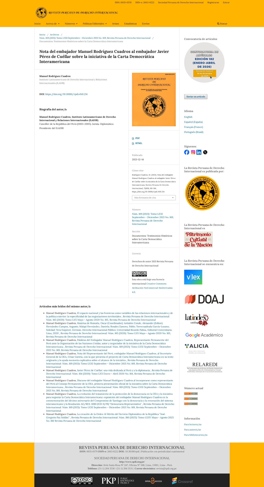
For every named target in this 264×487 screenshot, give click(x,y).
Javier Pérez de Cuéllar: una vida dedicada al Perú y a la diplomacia (114, 370)
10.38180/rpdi (132, 451)
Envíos (145, 23)
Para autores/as (192, 429)
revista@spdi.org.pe (166, 468)
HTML (138, 143)
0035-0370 (92, 451)
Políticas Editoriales (94, 23)
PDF (137, 138)
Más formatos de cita (145, 197)
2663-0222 (112, 451)
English (188, 116)
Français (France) (193, 126)
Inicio (37, 23)
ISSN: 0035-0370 (123, 2)
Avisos (115, 23)
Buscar (222, 23)
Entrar (226, 2)
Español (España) (193, 121)
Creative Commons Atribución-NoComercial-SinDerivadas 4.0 (152, 288)
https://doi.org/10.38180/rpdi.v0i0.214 (66, 94)
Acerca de (51, 23)
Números (70, 23)
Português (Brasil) (193, 132)
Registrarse (213, 2)
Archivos (54, 34)
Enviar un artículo (196, 96)
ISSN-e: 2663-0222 (144, 2)
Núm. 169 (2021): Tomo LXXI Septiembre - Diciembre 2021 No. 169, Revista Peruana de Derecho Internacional (95, 38)
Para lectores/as (192, 424)
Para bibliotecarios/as (195, 434)
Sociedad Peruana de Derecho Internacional (181, 2)
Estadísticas (130, 23)
